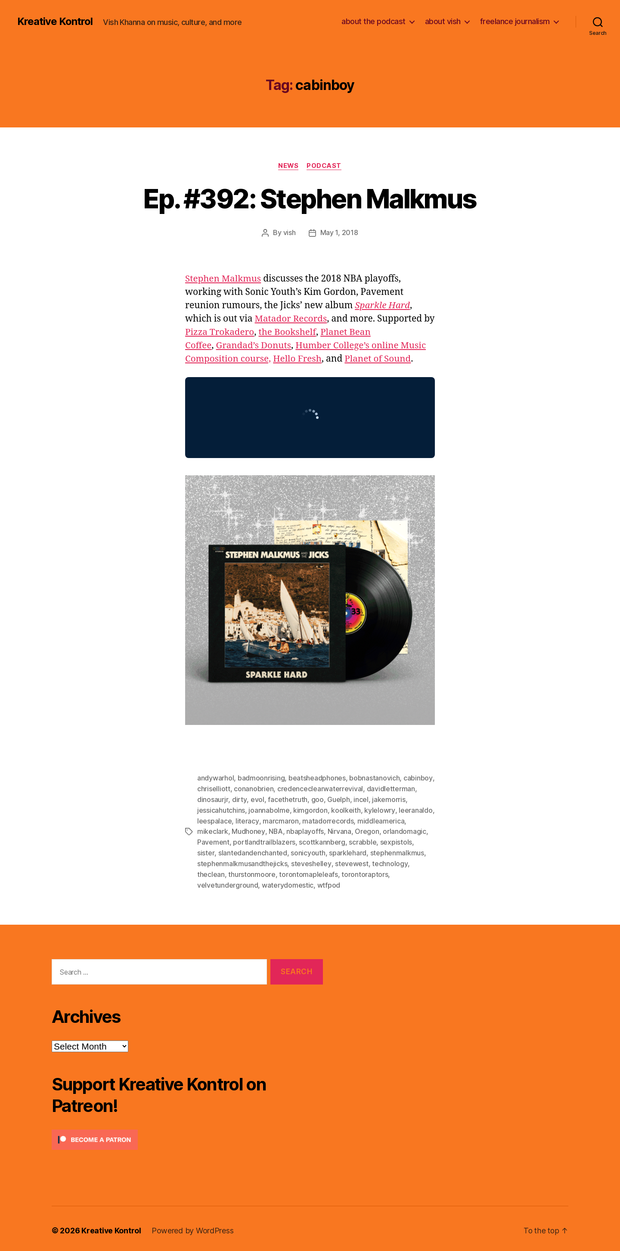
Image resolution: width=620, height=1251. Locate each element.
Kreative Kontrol (55, 21)
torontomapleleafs (308, 871)
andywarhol (215, 778)
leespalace (214, 819)
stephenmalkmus (376, 850)
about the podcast (373, 21)
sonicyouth (287, 850)
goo (316, 798)
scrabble (362, 840)
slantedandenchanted (231, 850)
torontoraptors (364, 871)
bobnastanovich (374, 778)
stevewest (351, 860)
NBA (275, 829)
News (288, 166)
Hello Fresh (298, 359)
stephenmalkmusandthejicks (242, 860)
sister (423, 840)
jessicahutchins (221, 809)
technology (389, 860)
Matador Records (291, 319)
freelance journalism (515, 21)
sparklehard (326, 850)
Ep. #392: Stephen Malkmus (310, 198)
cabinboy (417, 778)
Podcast (324, 166)
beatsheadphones (317, 778)
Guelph (337, 798)
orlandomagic (404, 829)
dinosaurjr (212, 798)
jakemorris (387, 798)
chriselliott (213, 788)
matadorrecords (327, 819)
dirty (239, 798)
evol (257, 798)
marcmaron (280, 819)
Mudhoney (248, 829)
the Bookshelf (301, 332)
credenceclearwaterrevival (320, 788)
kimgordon (310, 809)
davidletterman (390, 788)
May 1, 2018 (339, 233)
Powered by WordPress (193, 1226)
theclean (211, 871)
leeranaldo (415, 809)
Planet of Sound (380, 359)
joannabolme (268, 809)
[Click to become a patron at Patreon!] (187, 1136)
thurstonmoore (252, 871)
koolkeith (346, 809)
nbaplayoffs (305, 829)
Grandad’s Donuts (255, 345)
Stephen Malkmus (223, 279)
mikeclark (212, 829)
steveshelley (311, 860)
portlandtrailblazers (264, 840)
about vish (443, 21)
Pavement (213, 840)
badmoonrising (261, 778)
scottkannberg (322, 840)
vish (289, 233)
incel (360, 798)
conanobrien (253, 788)
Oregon (367, 829)
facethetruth (287, 798)
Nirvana (339, 829)
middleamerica (380, 819)
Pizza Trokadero (233, 332)
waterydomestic (287, 881)
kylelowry (379, 809)
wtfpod (328, 881)
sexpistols (396, 840)
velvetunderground (227, 881)
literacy (247, 819)
